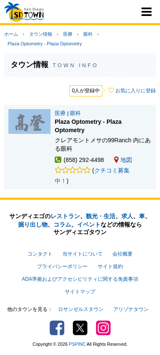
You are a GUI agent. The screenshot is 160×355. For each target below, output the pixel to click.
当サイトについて (82, 254)
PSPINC (77, 344)
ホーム (11, 34)
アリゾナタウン (131, 309)
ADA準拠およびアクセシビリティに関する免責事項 (80, 279)
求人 (127, 216)
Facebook (57, 328)
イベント (89, 224)
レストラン (65, 216)
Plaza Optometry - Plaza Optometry (45, 43)
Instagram (103, 328)
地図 (123, 160)
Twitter (80, 328)
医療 (67, 34)
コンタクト (40, 254)
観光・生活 (100, 216)
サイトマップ (80, 292)
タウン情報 (40, 34)
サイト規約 (110, 266)
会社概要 (122, 254)
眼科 (88, 34)
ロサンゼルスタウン (81, 309)
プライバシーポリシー (62, 266)
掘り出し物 (33, 224)
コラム (62, 224)
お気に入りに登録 (135, 91)
